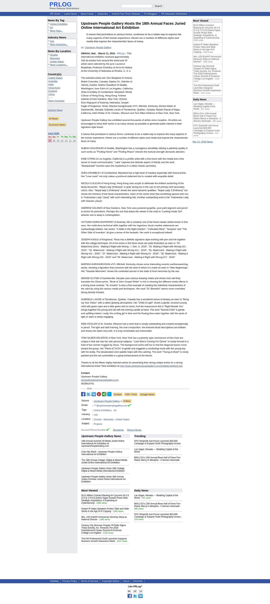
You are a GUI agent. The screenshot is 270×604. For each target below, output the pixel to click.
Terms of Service (89, 581)
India (51, 84)
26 (50, 140)
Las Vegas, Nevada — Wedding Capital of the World (204, 106)
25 (54, 140)
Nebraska (55, 58)
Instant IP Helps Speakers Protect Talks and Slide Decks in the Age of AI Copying (105, 509)
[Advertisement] (162, 78)
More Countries (57, 100)
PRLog (120, 53)
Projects (98, 424)
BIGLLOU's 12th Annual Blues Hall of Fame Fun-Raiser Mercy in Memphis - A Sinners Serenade (157, 458)
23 (62, 140)
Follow (127, 401)
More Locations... (59, 64)
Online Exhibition (59, 24)
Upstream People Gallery (98, 47)
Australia (53, 81)
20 (74, 140)
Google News (147, 394)
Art (51, 27)
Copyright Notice (110, 581)
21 (70, 140)
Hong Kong (54, 87)
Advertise (138, 581)
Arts (52, 41)
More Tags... (56, 30)
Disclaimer (118, 430)
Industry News (55, 110)
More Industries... (59, 44)
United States (57, 61)
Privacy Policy (69, 581)
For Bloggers (150, 13)
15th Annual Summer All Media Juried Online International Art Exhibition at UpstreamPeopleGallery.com (102, 443)
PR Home (55, 13)
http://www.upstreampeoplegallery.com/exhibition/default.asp (151, 366)
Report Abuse (134, 430)
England (53, 91)
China (52, 94)
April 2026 (53, 133)
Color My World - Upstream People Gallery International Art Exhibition (101, 453)
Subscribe (102, 13)
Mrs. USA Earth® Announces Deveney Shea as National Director (207, 59)
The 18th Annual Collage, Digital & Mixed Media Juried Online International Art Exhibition (104, 461)
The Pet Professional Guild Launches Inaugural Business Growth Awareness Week (104, 539)
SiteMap (54, 581)
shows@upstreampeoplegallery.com (100, 380)
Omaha (54, 55)
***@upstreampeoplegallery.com (110, 405)
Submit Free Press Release (126, 13)
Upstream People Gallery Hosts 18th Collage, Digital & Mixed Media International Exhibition (103, 469)
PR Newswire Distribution (174, 13)
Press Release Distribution (64, 7)
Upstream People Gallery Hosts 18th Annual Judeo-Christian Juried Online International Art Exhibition (103, 479)
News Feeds (87, 13)
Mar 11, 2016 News (203, 141)
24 (58, 140)
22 (66, 140)
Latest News (70, 13)
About (126, 581)
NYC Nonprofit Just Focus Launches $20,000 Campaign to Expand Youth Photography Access (157, 442)
